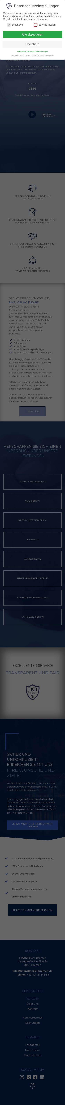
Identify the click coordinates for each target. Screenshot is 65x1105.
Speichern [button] (32, 44)
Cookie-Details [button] (17, 55)
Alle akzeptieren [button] (32, 34)
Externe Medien (44, 24)
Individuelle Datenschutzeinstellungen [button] (32, 51)
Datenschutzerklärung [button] (34, 55)
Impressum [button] (49, 55)
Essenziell (15, 24)
